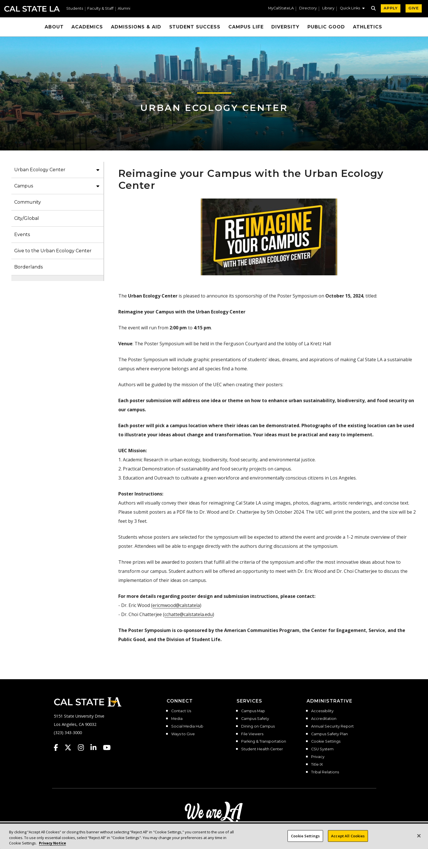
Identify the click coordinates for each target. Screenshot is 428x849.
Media (177, 719)
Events (22, 234)
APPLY (391, 8)
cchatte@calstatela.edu (188, 614)
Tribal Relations (325, 772)
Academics (87, 27)
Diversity (285, 27)
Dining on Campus (258, 726)
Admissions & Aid (136, 27)
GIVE (413, 8)
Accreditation (323, 719)
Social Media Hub (187, 726)
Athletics (367, 27)
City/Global (26, 218)
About (54, 27)
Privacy (317, 757)
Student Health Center (262, 749)
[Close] (419, 841)
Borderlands (28, 267)
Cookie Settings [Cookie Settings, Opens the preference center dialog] (305, 841)
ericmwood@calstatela (176, 605)
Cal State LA (32, 9)
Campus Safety (255, 719)
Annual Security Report (332, 726)
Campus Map (253, 711)
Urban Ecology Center (214, 107)
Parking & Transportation (263, 741)
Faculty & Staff (100, 9)
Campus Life (246, 27)
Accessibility (322, 711)
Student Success (194, 27)
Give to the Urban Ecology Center (53, 250)
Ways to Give (183, 734)
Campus (23, 186)
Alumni (124, 9)
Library (328, 8)
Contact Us (181, 711)
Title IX (317, 765)
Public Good (326, 27)
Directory (308, 8)
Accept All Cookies (348, 841)
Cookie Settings (325, 741)
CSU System (322, 749)
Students (74, 9)
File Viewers (252, 734)
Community (27, 202)
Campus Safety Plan (329, 734)
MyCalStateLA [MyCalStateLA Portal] (281, 8)
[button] (352, 9)
